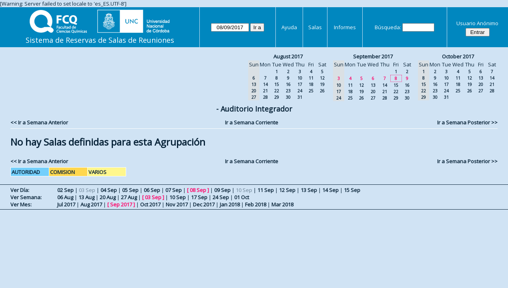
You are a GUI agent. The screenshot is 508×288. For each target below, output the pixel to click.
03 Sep (153, 197)
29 (276, 97)
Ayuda (289, 27)
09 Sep (222, 190)
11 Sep (265, 190)
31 (299, 97)
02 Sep (65, 190)
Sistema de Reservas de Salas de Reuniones (100, 40)
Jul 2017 (66, 204)
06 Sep (152, 190)
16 (288, 84)
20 (373, 91)
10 (299, 78)
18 (311, 84)
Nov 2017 (177, 204)
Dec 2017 (204, 204)
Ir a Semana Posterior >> (467, 122)
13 (373, 85)
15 (276, 84)
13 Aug (86, 197)
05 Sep (130, 190)
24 (299, 91)
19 (322, 84)
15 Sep (352, 190)
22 (276, 91)
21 (265, 91)
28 (265, 97)
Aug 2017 (91, 204)
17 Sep (199, 197)
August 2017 (288, 56)
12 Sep (287, 190)
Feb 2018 (255, 204)
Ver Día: (19, 190)
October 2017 (458, 56)
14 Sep (330, 190)
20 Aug (108, 197)
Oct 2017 (150, 204)
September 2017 (373, 56)
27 (373, 98)
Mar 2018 (282, 204)
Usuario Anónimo (477, 23)
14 (265, 84)
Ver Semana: (26, 197)
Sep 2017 (121, 204)
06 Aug (65, 197)
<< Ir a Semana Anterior (39, 122)
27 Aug (129, 197)
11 (311, 78)
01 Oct (241, 197)
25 (311, 91)
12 (322, 78)
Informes (345, 27)
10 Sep (177, 197)
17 (299, 84)
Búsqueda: (388, 27)
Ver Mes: (21, 204)
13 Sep (309, 190)
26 (322, 91)
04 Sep (108, 190)
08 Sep (198, 190)
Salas (315, 27)
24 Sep (221, 197)
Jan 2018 (230, 204)
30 (288, 97)
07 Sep (173, 190)
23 (288, 91)
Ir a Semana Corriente (251, 122)
